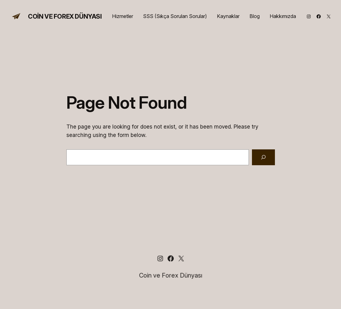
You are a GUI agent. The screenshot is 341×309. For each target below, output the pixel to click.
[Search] (263, 157)
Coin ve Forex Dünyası (65, 16)
